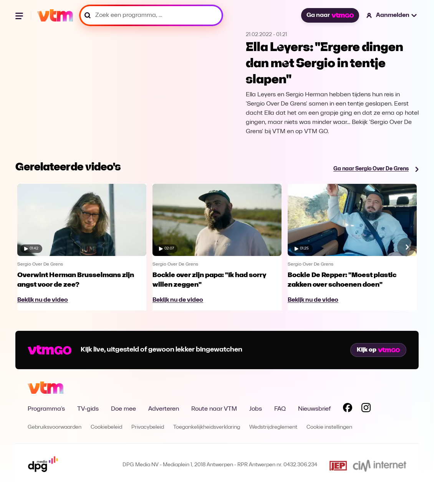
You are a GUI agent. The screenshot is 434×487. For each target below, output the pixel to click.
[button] (392, 15)
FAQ (280, 409)
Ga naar (329, 15)
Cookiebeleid (106, 427)
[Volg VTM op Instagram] (366, 409)
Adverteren (163, 409)
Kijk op (378, 350)
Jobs (255, 409)
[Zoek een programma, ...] (151, 15)
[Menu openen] (20, 15)
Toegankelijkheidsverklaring (206, 427)
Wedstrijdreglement (273, 427)
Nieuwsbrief (314, 409)
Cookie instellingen (329, 427)
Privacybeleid (147, 427)
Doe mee (123, 409)
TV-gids (88, 409)
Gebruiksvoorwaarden (54, 427)
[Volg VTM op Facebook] (347, 409)
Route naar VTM (214, 409)
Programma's (46, 409)
